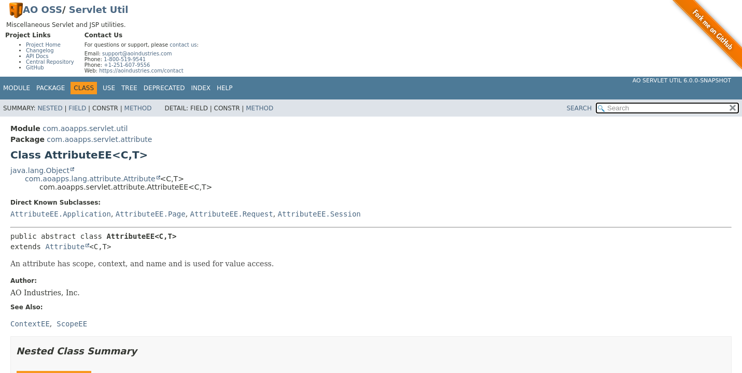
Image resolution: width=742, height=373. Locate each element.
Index (201, 88)
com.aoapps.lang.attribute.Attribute (90, 179)
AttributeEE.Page (151, 214)
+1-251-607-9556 (127, 65)
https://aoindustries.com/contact (141, 71)
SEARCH (579, 108)
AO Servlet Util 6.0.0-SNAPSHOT (682, 80)
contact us (183, 45)
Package (50, 88)
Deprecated (164, 88)
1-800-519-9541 (125, 59)
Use (109, 88)
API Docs (37, 56)
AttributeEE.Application (60, 214)
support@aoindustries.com (137, 53)
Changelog (40, 50)
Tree (129, 88)
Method (138, 108)
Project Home (43, 45)
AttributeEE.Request (231, 214)
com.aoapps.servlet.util (85, 128)
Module (16, 88)
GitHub (35, 67)
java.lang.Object (39, 170)
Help (225, 88)
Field (77, 108)
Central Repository (50, 62)
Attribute (65, 246)
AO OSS (42, 9)
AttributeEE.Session (319, 214)
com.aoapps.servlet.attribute (99, 139)
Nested (49, 108)
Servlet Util (99, 9)
